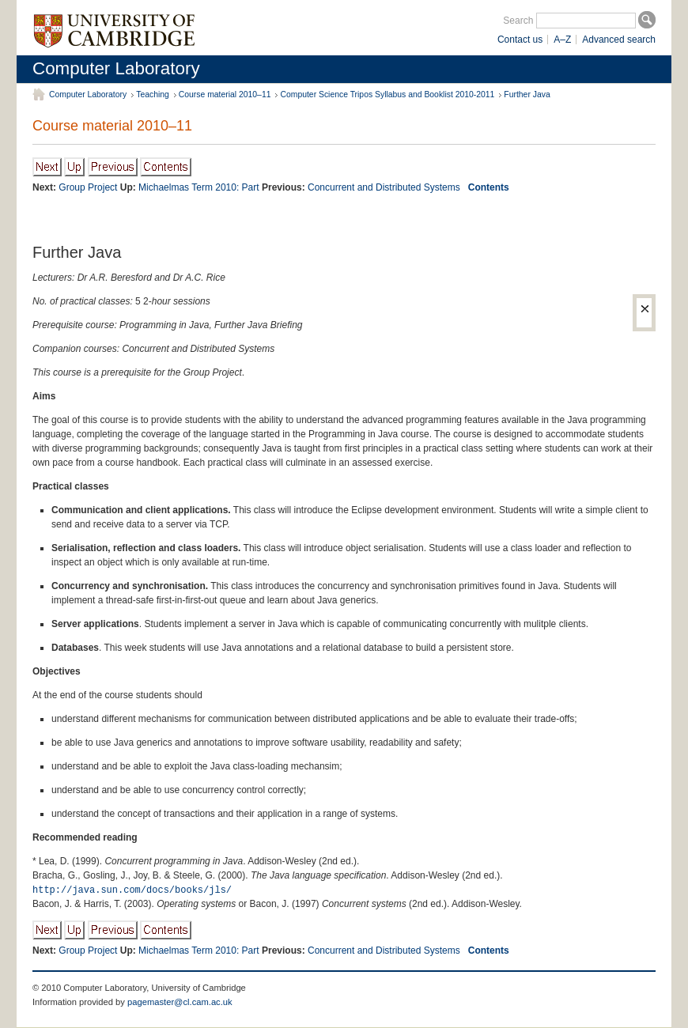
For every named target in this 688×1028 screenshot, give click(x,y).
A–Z (562, 39)
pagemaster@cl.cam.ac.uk (179, 1002)
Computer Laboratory (116, 68)
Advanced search (619, 39)
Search (518, 20)
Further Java (527, 94)
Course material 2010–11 (225, 94)
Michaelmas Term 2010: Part (198, 187)
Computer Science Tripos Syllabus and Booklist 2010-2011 (387, 94)
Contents (488, 187)
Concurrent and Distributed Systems (384, 187)
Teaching (152, 94)
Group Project (88, 187)
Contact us (519, 39)
